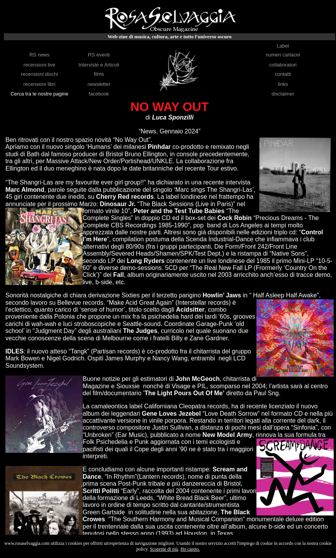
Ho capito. (190, 549)
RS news (39, 55)
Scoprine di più (164, 549)
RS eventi (99, 55)
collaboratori (283, 65)
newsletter (98, 84)
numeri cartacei (283, 55)
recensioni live (39, 65)
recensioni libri (39, 84)
